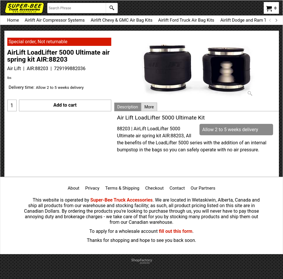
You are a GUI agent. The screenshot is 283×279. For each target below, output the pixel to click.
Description (127, 107)
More (149, 107)
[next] (276, 20)
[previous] (270, 20)
